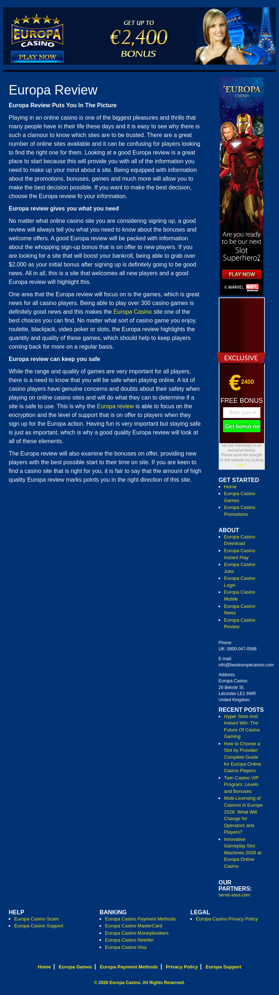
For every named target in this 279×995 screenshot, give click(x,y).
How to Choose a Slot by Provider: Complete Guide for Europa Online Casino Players (242, 757)
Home (230, 486)
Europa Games (75, 967)
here (242, 464)
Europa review (115, 406)
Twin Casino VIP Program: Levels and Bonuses (241, 784)
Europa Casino (132, 312)
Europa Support (223, 967)
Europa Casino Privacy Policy (227, 919)
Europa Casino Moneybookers (137, 933)
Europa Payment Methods (129, 967)
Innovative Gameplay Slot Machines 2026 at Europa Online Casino (243, 852)
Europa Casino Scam (36, 919)
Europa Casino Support (38, 925)
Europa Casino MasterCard (133, 925)
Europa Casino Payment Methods (140, 919)
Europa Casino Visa (126, 947)
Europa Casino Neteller (129, 940)
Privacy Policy (182, 967)
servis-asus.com (234, 895)
